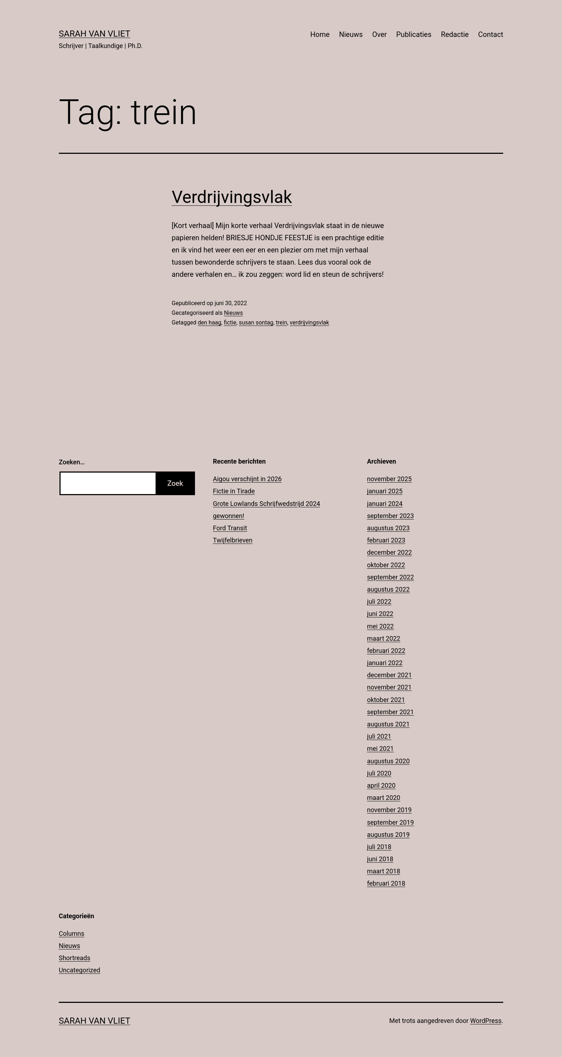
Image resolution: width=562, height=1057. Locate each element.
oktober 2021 (386, 699)
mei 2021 (380, 748)
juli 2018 (379, 846)
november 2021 (389, 687)
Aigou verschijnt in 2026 (247, 479)
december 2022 (389, 552)
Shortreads (74, 958)
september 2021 (390, 712)
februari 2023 (386, 540)
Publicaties (413, 34)
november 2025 (389, 479)
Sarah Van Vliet (94, 34)
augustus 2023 (388, 528)
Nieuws (351, 34)
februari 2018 (386, 883)
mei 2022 (380, 626)
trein (281, 322)
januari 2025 (385, 491)
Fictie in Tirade (234, 491)
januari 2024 (385, 503)
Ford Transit (230, 528)
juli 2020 (379, 773)
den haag (210, 322)
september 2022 (390, 577)
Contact (490, 34)
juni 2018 (380, 859)
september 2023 (390, 516)
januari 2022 (385, 663)
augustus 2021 (388, 724)
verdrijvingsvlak (309, 322)
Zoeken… (72, 462)
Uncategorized (79, 970)
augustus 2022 (388, 589)
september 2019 (390, 822)
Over (379, 34)
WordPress (485, 1020)
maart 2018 (383, 871)
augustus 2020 (388, 761)
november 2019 (389, 810)
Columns (71, 933)
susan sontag (256, 322)
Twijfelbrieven (233, 540)
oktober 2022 (386, 565)
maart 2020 (383, 797)
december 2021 (389, 675)
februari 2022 (386, 650)
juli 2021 (379, 736)
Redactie (455, 34)
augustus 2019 (388, 834)
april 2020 (381, 785)
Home (320, 34)
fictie (230, 322)
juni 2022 (380, 613)
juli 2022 (379, 601)
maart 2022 (383, 638)
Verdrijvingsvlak (232, 197)
